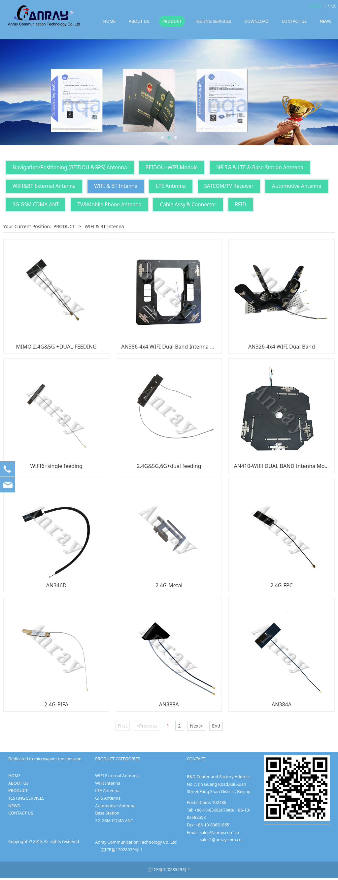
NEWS (325, 21)
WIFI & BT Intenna (115, 186)
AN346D (56, 585)
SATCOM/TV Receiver (229, 186)
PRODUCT (172, 21)
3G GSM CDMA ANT (36, 204)
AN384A (281, 704)
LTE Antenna (171, 186)
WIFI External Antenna (117, 775)
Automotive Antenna (296, 186)
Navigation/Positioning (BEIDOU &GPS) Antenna (70, 167)
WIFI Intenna (107, 783)
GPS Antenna (107, 798)
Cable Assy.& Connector (188, 204)
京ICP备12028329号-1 (122, 850)
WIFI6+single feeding (56, 466)
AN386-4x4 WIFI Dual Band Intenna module (175, 346)
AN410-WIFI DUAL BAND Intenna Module (284, 466)
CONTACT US (294, 21)
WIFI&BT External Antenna (44, 186)
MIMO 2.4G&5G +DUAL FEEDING (56, 346)
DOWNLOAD (256, 21)
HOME (109, 21)
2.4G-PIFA (56, 704)
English (315, 6)
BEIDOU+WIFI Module (172, 167)
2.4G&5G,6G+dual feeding (169, 466)
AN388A (169, 704)
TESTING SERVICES (213, 21)
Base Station (107, 813)
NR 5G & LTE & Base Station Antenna (259, 167)
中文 (332, 6)
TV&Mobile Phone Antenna (109, 204)
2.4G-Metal (169, 585)
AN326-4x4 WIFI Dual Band (281, 346)
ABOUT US (139, 21)
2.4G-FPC (281, 585)
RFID (240, 204)
